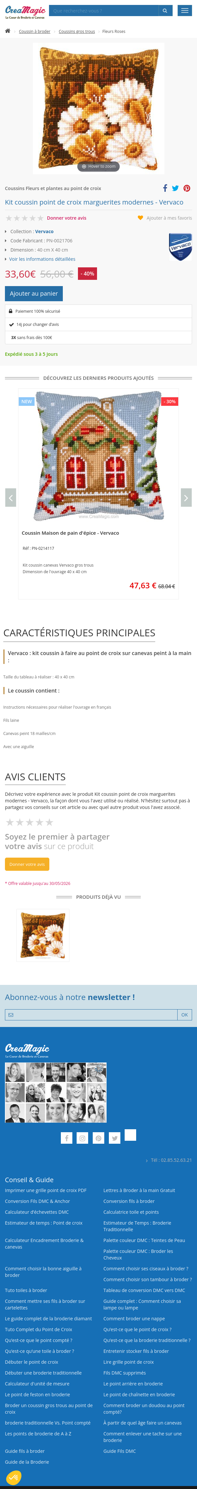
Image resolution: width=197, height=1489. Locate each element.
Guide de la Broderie (27, 1462)
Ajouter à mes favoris (169, 218)
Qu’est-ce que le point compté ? (38, 1340)
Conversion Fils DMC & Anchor (37, 1201)
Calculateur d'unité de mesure (37, 1383)
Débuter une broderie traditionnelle (43, 1373)
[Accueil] (8, 31)
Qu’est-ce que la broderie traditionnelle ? (147, 1340)
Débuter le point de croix (31, 1362)
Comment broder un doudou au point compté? (144, 1408)
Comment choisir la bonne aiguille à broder (43, 1271)
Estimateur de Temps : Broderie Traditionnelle (137, 1226)
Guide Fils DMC (120, 1451)
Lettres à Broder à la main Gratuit (139, 1190)
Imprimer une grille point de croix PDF (45, 1190)
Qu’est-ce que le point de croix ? (138, 1329)
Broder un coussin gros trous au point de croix (49, 1408)
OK (185, 1015)
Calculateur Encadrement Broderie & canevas (44, 1243)
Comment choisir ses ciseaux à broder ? (146, 1268)
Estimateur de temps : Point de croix (44, 1223)
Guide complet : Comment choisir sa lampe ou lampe (142, 1304)
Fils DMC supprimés (125, 1373)
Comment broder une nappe (134, 1318)
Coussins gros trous (77, 31)
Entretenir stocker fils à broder (136, 1351)
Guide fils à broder (25, 1451)
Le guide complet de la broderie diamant (48, 1318)
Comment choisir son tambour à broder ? (148, 1279)
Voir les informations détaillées (42, 259)
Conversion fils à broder (129, 1201)
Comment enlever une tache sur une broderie (143, 1436)
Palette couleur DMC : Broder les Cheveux (138, 1254)
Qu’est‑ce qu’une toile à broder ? (39, 1351)
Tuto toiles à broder (26, 1290)
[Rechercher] (166, 10)
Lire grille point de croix (129, 1362)
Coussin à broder (34, 31)
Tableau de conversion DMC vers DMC (144, 1290)
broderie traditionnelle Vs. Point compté (47, 1423)
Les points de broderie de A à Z (38, 1433)
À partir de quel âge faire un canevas (143, 1423)
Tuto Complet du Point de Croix (38, 1329)
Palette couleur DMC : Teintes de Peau (144, 1240)
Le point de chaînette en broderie (139, 1394)
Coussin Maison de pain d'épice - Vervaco (70, 532)
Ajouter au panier (34, 293)
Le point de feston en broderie (37, 1394)
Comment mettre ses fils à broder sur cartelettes (45, 1304)
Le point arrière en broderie (133, 1383)
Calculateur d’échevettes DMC (37, 1212)
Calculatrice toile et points (131, 1212)
